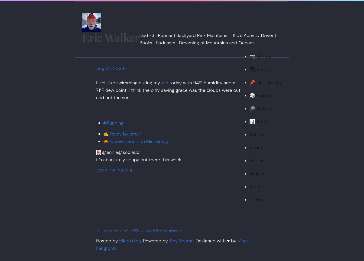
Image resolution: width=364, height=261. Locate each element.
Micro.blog (130, 241)
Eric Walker (111, 37)
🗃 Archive (260, 69)
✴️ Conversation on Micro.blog (135, 141)
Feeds (255, 200)
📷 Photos (260, 56)
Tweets (256, 135)
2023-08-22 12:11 (114, 171)
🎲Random (261, 96)
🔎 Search (260, 109)
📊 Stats (258, 122)
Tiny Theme (181, 241)
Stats (254, 187)
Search (256, 174)
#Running (113, 123)
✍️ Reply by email (122, 134)
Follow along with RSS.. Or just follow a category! (139, 230)
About (255, 148)
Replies (256, 161)
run (164, 83)
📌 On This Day (265, 82)
